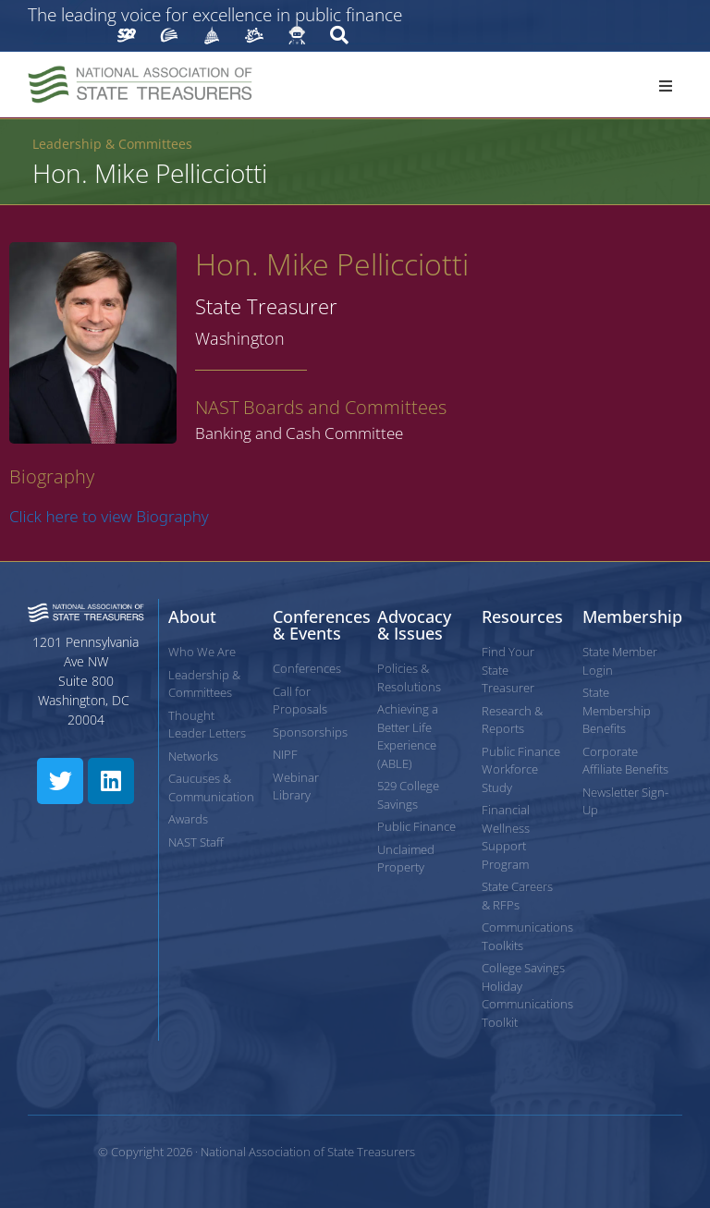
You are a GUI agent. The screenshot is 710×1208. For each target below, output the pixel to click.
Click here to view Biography (109, 516)
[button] (665, 86)
